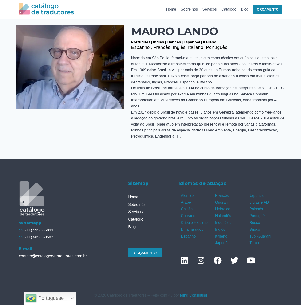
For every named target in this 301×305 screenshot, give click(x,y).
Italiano (221, 236)
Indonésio (223, 223)
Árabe (186, 202)
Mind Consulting (193, 295)
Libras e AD (259, 202)
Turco (254, 243)
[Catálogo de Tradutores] (46, 9)
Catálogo (228, 9)
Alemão (187, 196)
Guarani (222, 202)
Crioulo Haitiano (194, 223)
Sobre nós (189, 9)
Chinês (187, 209)
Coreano (188, 216)
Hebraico (222, 209)
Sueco (254, 229)
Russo (254, 223)
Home (171, 9)
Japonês (222, 243)
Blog (244, 9)
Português (257, 216)
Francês (222, 196)
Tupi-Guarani (260, 236)
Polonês (256, 209)
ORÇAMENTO (268, 9)
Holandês (223, 216)
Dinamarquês (192, 229)
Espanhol (189, 236)
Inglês (220, 229)
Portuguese (44, 298)
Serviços (209, 9)
